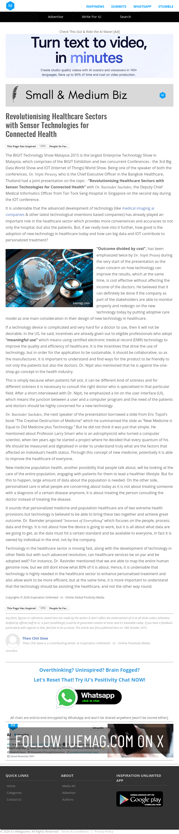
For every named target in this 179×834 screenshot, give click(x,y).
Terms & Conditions (75, 831)
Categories (14, 793)
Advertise (55, 16)
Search (125, 16)
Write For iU (91, 16)
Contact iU (14, 799)
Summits (118, 6)
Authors (67, 799)
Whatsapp (142, 6)
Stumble (165, 6)
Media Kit (69, 786)
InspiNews (95, 6)
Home (11, 786)
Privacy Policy (103, 831)
